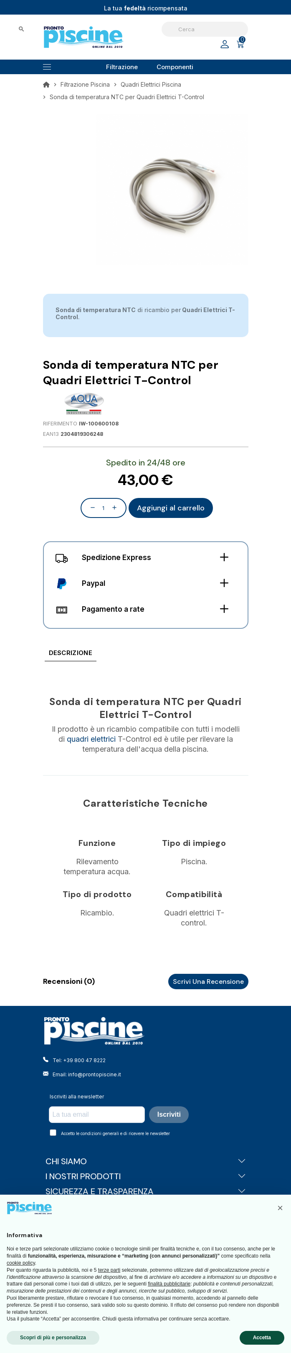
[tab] (70, 654)
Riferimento (60, 423)
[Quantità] (104, 508)
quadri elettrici (91, 739)
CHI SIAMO (146, 1161)
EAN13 (51, 434)
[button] (280, 1208)
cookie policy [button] (21, 1263)
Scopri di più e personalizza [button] (53, 1337)
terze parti (109, 1270)
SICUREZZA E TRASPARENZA (146, 1191)
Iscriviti (169, 1114)
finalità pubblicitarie (169, 1284)
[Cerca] (205, 29)
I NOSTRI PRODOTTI (146, 1176)
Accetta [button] (262, 1337)
